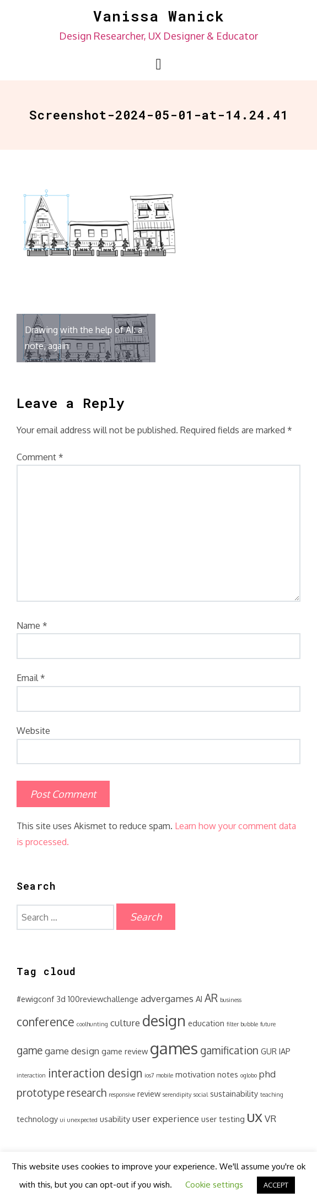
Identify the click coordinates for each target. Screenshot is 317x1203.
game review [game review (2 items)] (124, 1051)
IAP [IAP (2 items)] (285, 1051)
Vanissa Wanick (158, 16)
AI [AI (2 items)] (199, 999)
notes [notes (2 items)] (227, 1074)
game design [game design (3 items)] (72, 1051)
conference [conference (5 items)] (45, 1022)
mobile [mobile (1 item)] (164, 1075)
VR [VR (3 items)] (270, 1118)
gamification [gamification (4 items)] (229, 1050)
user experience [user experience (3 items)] (165, 1118)
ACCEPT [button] (276, 1184)
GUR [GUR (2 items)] (269, 1051)
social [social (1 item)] (201, 1094)
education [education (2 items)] (206, 1023)
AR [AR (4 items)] (211, 998)
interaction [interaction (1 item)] (31, 1075)
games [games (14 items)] (174, 1048)
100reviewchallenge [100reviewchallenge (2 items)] (103, 999)
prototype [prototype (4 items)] (41, 1092)
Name (32, 625)
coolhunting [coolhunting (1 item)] (92, 1024)
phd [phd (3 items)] (267, 1074)
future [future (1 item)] (268, 1024)
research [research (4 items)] (86, 1092)
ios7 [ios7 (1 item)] (149, 1075)
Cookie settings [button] (214, 1184)
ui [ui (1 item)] (62, 1120)
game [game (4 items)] (29, 1050)
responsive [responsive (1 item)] (122, 1094)
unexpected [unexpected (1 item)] (82, 1120)
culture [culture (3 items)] (125, 1022)
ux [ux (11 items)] (254, 1116)
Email (31, 677)
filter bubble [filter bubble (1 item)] (242, 1024)
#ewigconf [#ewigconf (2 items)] (35, 999)
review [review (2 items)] (148, 1093)
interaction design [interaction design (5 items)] (95, 1073)
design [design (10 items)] (164, 1020)
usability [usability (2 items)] (115, 1119)
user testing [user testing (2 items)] (223, 1119)
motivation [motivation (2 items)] (195, 1074)
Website (33, 730)
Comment (40, 456)
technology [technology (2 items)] (37, 1119)
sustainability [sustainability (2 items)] (234, 1093)
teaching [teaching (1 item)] (271, 1094)
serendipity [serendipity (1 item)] (177, 1094)
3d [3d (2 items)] (61, 999)
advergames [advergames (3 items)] (167, 998)
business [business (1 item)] (230, 1000)
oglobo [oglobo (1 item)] (248, 1075)
